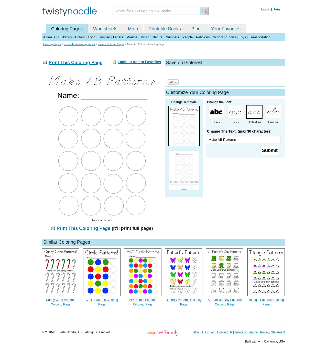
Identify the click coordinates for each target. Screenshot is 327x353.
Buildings (65, 37)
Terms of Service (246, 332)
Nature (157, 37)
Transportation (259, 37)
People (187, 37)
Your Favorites (226, 28)
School (218, 37)
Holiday (104, 37)
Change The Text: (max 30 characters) (239, 131)
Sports (231, 37)
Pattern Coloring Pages (111, 44)
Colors (80, 37)
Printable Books (165, 28)
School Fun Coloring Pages (79, 44)
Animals (49, 37)
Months (131, 37)
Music (144, 37)
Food (91, 37)
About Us (199, 332)
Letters (118, 37)
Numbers (172, 37)
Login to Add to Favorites (139, 62)
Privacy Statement (272, 332)
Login (265, 9)
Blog (196, 28)
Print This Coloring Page (75, 62)
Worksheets (105, 28)
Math (133, 28)
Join (276, 9)
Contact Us (224, 332)
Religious (203, 37)
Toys (242, 37)
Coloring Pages (67, 28)
